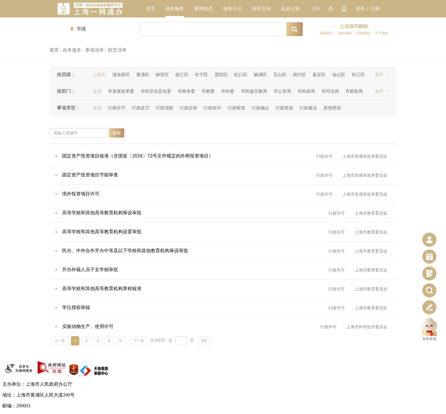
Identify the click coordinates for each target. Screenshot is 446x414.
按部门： (66, 91)
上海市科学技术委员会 (367, 326)
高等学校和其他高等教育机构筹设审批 (101, 212)
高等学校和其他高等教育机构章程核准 (101, 288)
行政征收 (188, 107)
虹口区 (240, 74)
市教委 (208, 91)
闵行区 (299, 74)
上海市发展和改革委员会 (364, 156)
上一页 (59, 341)
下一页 (139, 341)
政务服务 (72, 50)
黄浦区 (142, 74)
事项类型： (68, 107)
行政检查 (236, 107)
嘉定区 (319, 74)
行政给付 (212, 107)
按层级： (66, 74)
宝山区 (279, 74)
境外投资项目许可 (80, 193)
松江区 (358, 74)
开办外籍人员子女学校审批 (90, 269)
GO (204, 341)
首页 (54, 50)
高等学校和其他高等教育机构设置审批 (101, 231)
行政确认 (260, 107)
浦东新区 (121, 74)
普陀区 (221, 74)
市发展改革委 (121, 91)
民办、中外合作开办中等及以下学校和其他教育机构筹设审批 (125, 250)
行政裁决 (308, 107)
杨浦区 (260, 74)
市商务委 (186, 91)
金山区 (338, 74)
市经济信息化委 (156, 91)
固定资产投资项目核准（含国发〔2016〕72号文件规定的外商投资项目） (137, 155)
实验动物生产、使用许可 (87, 326)
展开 (382, 74)
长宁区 (201, 74)
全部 (97, 91)
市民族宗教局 (254, 91)
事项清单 (94, 50)
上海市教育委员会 (371, 213)
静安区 (162, 74)
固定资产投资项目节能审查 (90, 174)
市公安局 (282, 91)
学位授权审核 (76, 307)
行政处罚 (140, 107)
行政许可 (116, 107)
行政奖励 (284, 107)
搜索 (117, 133)
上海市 (99, 74)
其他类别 (332, 107)
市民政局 (306, 91)
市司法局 (330, 91)
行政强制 (164, 107)
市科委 (227, 91)
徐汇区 (181, 74)
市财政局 (354, 91)
